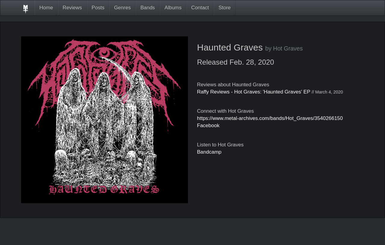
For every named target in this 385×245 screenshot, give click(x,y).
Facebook (208, 125)
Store (224, 8)
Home (46, 8)
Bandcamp (209, 152)
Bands (147, 8)
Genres (122, 8)
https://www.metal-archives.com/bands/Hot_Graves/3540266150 (270, 118)
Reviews (72, 8)
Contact (200, 8)
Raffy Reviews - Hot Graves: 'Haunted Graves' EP (253, 92)
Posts (98, 8)
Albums (173, 8)
